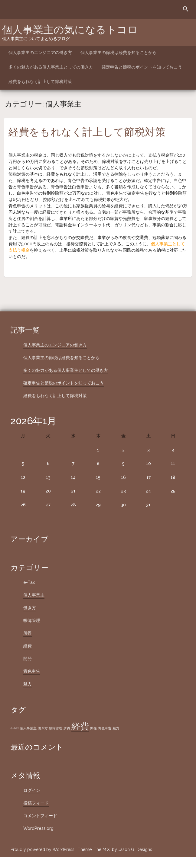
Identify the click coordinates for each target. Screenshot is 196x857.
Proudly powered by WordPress (43, 849)
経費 (27, 645)
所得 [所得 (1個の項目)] (67, 728)
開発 (27, 658)
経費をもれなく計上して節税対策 (40, 81)
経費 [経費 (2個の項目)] (80, 726)
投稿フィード (36, 803)
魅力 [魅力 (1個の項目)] (116, 728)
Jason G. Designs (135, 849)
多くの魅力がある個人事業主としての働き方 (50, 67)
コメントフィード (40, 815)
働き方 (29, 607)
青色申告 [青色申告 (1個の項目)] (104, 728)
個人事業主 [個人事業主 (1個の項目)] (28, 728)
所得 (27, 633)
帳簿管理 (31, 620)
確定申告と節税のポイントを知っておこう (142, 67)
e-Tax (29, 582)
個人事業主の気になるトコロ (70, 30)
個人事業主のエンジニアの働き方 (40, 52)
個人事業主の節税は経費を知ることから (118, 52)
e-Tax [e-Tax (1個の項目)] (15, 728)
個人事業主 (33, 595)
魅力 (27, 683)
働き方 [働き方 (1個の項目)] (43, 728)
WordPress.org (38, 828)
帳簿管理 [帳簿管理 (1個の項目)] (55, 728)
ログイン (31, 790)
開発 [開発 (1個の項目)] (93, 728)
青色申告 (31, 671)
